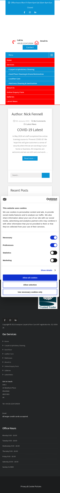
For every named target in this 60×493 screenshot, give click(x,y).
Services (10, 64)
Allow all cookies (30, 278)
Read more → (30, 158)
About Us (10, 87)
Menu (11, 55)
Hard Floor (8, 350)
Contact (30, 47)
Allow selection (30, 285)
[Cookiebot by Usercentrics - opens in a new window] (46, 199)
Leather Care (14, 78)
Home (9, 60)
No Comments (40, 121)
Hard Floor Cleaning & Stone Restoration (26, 74)
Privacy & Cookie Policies (31, 486)
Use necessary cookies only (30, 292)
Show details (46, 270)
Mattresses (8, 358)
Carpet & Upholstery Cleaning (21, 69)
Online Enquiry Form (15, 92)
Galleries (10, 97)
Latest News (12, 101)
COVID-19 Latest (30, 129)
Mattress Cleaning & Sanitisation (23, 83)
